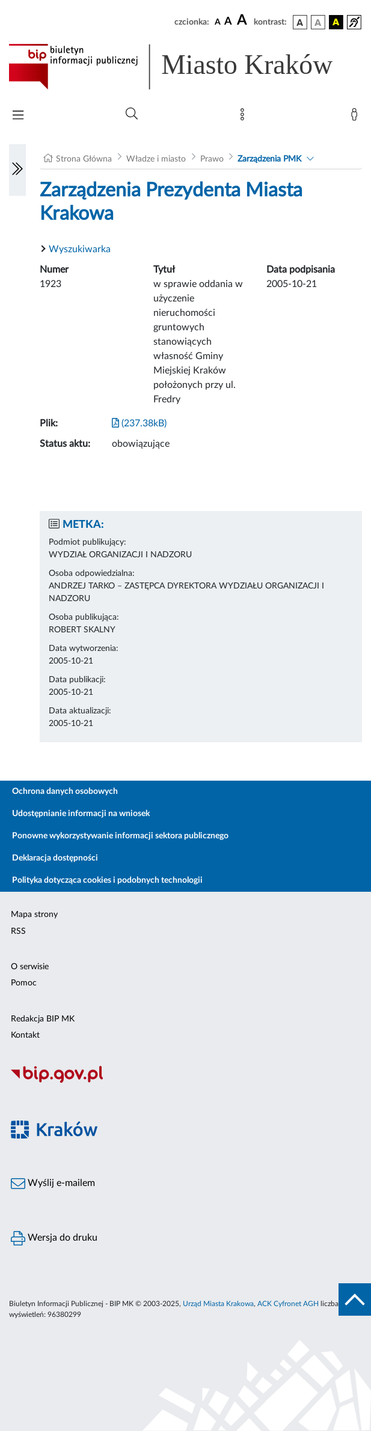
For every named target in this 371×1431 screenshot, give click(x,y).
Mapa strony (34, 914)
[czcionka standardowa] (218, 21)
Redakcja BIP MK (43, 1019)
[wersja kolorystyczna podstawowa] (300, 22)
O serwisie (30, 967)
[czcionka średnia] (228, 22)
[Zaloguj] (356, 117)
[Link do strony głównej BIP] (185, 66)
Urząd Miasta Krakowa (218, 1303)
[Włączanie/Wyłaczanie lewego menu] (17, 170)
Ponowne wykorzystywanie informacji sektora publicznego (120, 836)
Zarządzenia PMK (269, 159)
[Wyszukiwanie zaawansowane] (132, 114)
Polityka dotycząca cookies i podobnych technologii (107, 880)
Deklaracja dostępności (55, 858)
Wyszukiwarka (80, 249)
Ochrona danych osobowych (65, 791)
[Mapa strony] (245, 117)
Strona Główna (84, 159)
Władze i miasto (156, 159)
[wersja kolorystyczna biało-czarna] (318, 22)
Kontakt (25, 1035)
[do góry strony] (355, 1299)
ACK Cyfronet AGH (288, 1303)
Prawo (212, 159)
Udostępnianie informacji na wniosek (81, 813)
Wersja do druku (54, 1238)
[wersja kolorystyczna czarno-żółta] (336, 22)
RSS (18, 931)
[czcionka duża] (243, 20)
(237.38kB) (139, 423)
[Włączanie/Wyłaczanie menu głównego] (18, 116)
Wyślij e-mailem (53, 1183)
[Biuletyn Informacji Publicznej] (185, 1081)
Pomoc (24, 983)
